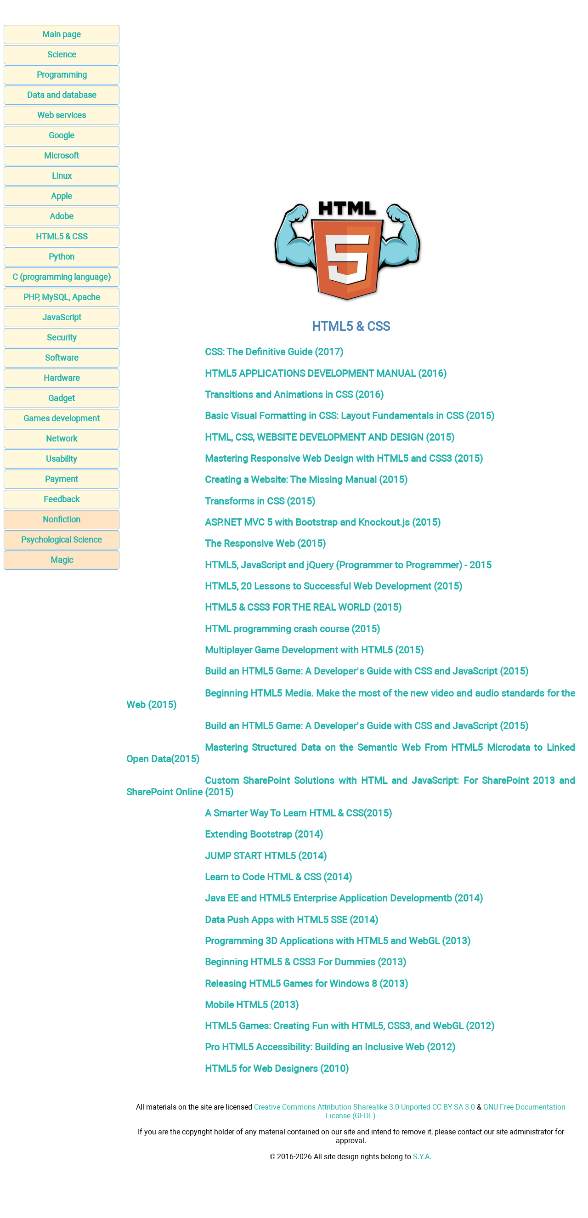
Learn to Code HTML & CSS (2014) (278, 877)
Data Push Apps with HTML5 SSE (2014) (291, 919)
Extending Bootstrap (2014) (264, 834)
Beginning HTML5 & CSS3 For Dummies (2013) (305, 962)
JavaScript (61, 317)
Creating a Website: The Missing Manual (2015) (306, 479)
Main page (61, 34)
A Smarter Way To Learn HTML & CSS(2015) (298, 813)
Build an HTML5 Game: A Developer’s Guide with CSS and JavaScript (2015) (366, 671)
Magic (62, 560)
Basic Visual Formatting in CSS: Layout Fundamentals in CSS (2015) (349, 415)
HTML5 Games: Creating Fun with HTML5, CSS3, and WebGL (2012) (349, 1025)
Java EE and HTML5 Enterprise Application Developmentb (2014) (344, 898)
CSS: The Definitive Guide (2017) (274, 351)
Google (61, 135)
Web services (61, 115)
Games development (61, 418)
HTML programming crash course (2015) (292, 628)
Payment (61, 479)
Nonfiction (61, 519)
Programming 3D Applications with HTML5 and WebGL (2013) (337, 940)
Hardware (62, 378)
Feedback (61, 499)
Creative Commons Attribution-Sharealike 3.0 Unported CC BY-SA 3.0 (364, 1107)
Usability (61, 459)
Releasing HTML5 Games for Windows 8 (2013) (306, 983)
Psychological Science (61, 539)
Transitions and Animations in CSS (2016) (294, 394)
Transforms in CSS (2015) (260, 501)
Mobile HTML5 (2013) (252, 1004)
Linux (62, 176)
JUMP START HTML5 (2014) (266, 855)
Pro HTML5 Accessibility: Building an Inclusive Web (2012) (330, 1047)
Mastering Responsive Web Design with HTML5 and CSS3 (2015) (344, 458)
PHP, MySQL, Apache (61, 297)
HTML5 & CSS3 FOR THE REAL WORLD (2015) (303, 607)
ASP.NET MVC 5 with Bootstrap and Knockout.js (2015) (323, 522)
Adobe (62, 216)
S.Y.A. (422, 1156)
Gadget (61, 398)
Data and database (61, 95)
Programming (62, 74)
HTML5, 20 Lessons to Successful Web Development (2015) (333, 586)
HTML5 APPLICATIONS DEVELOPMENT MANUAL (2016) (326, 373)
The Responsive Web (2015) (265, 543)
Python (61, 256)
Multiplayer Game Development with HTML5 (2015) (314, 650)
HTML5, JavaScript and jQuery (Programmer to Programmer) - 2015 (348, 565)
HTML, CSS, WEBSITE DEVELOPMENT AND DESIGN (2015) (329, 437)
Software (62, 358)
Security (62, 337)
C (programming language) (61, 277)
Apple (61, 196)
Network (61, 438)
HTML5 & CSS (62, 236)
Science (61, 54)
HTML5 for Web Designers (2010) (277, 1068)
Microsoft (61, 155)
